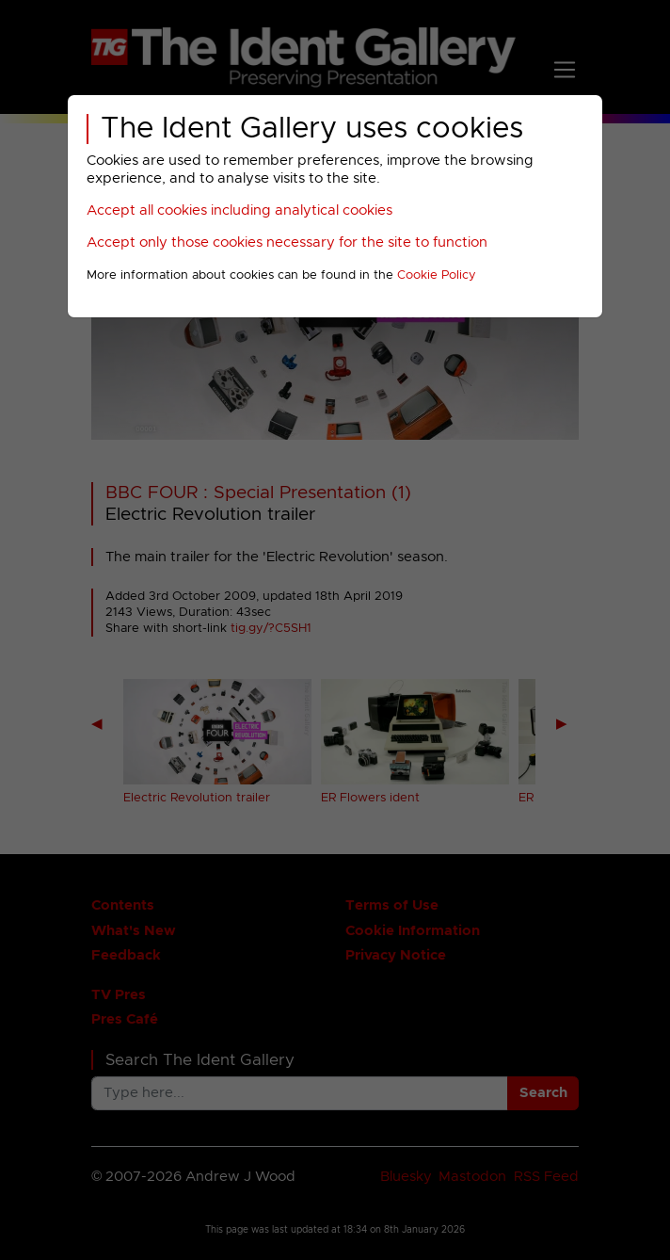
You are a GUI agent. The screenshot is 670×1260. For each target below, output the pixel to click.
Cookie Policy (436, 275)
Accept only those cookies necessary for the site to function (287, 242)
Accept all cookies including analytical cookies (239, 210)
